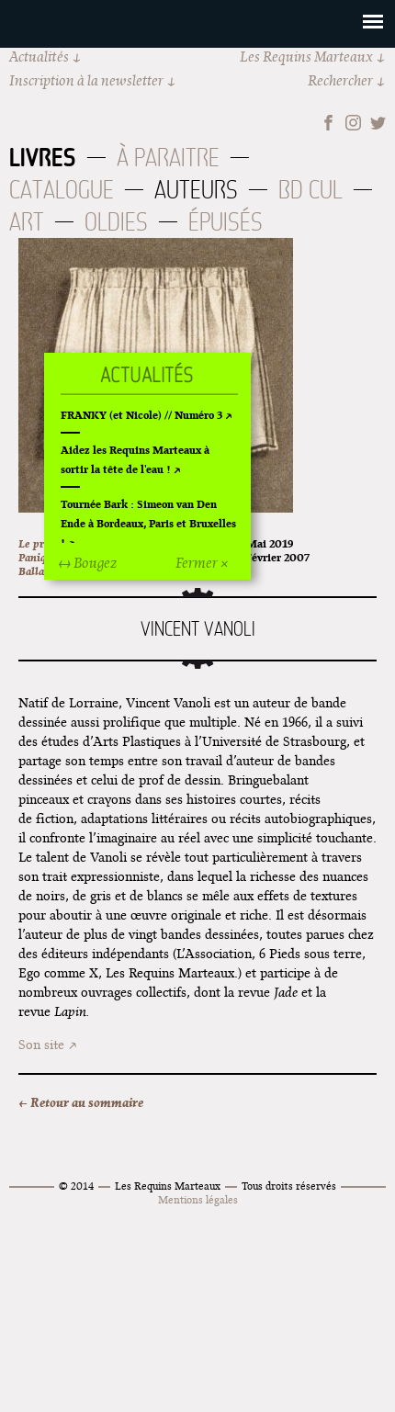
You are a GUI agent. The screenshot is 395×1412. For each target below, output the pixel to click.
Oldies (116, 222)
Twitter (378, 122)
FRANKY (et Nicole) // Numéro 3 (141, 415)
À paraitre (168, 157)
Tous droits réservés (289, 1185)
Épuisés (225, 222)
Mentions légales (198, 1199)
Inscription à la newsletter (86, 80)
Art (26, 222)
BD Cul (310, 190)
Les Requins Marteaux (306, 56)
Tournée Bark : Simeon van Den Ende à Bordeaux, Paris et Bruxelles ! (148, 523)
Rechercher (340, 80)
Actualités (39, 56)
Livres (42, 157)
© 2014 (76, 1185)
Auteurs (196, 190)
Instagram (353, 122)
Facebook (328, 122)
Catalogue (61, 190)
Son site (41, 1044)
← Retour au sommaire (80, 1102)
